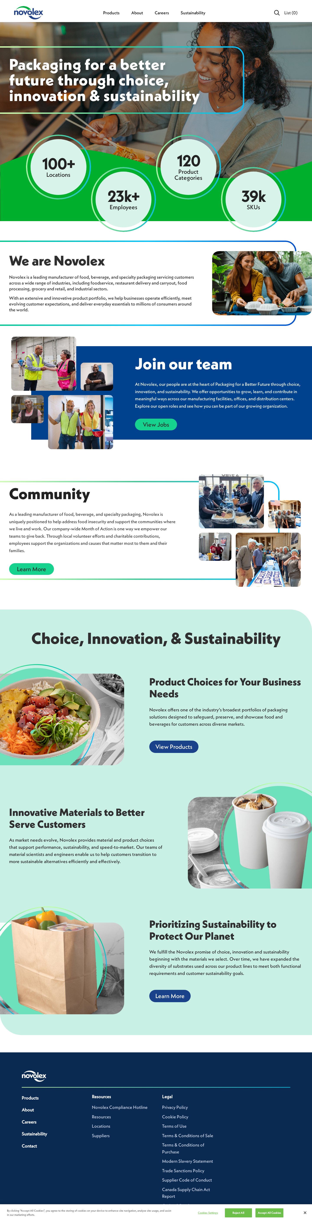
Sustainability (193, 13)
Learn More (31, 569)
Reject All (238, 1213)
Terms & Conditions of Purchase (183, 1148)
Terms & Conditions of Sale (187, 1135)
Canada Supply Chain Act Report (186, 1193)
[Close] (305, 1212)
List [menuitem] (290, 13)
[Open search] (277, 13)
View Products (173, 747)
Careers (162, 13)
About (137, 13)
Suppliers (101, 1135)
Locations (101, 1126)
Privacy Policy (175, 1107)
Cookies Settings (208, 1213)
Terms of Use (174, 1126)
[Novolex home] (34, 1076)
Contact (29, 1146)
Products (111, 13)
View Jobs (156, 424)
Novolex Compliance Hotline (120, 1107)
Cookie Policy (175, 1117)
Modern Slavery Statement (187, 1161)
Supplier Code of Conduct (187, 1180)
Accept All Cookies (269, 1213)
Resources (101, 1117)
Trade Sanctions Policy (183, 1171)
